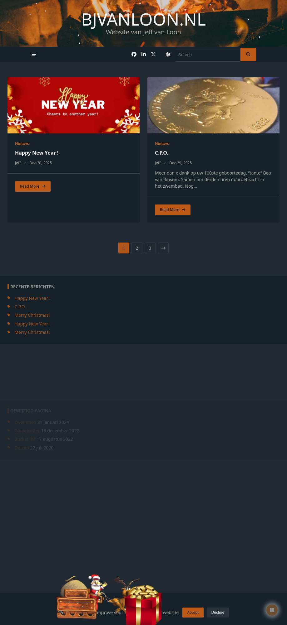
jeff (18, 163)
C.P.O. (161, 152)
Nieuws (22, 143)
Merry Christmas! (32, 364)
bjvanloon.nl (143, 19)
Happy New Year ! (36, 152)
